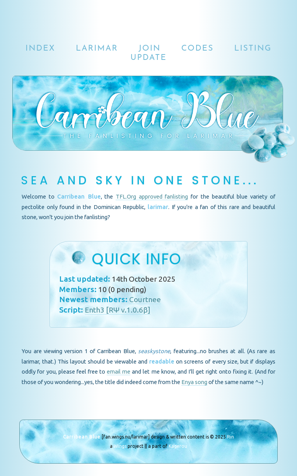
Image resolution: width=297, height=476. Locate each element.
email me (118, 371)
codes (197, 48)
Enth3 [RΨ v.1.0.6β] (117, 310)
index (40, 48)
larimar (97, 48)
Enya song (194, 382)
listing (252, 48)
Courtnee (145, 299)
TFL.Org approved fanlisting (152, 196)
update (148, 58)
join (149, 48)
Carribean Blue (82, 436)
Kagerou (178, 446)
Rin (230, 436)
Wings (120, 446)
